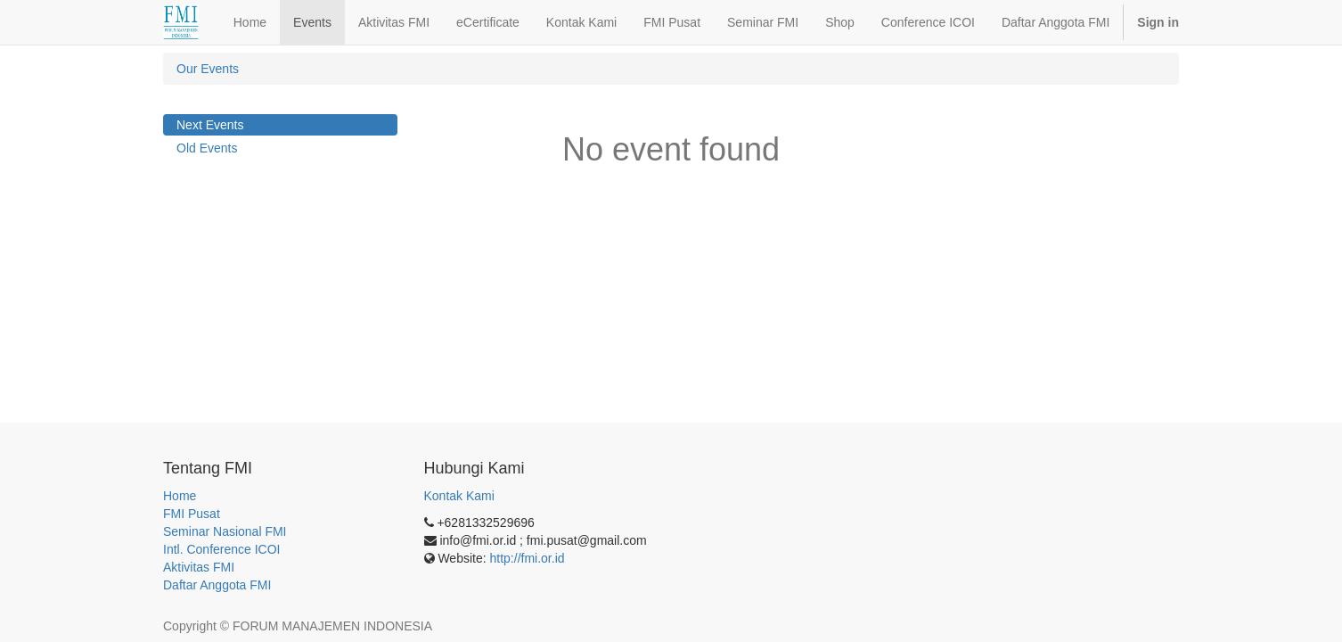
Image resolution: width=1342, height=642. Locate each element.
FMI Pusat (191, 513)
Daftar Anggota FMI (217, 585)
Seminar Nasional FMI (225, 531)
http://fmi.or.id (527, 558)
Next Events (209, 125)
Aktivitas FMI (198, 567)
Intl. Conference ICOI (222, 549)
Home (179, 496)
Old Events (206, 148)
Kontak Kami (459, 496)
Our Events (207, 69)
